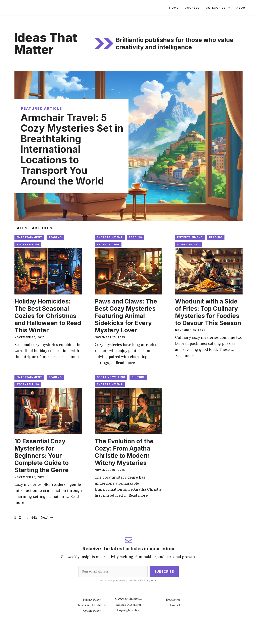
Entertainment (29, 237)
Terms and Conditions (92, 605)
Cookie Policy (92, 611)
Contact (175, 605)
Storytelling (27, 244)
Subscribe (164, 572)
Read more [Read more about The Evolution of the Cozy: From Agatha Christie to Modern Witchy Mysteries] (138, 495)
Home (173, 7)
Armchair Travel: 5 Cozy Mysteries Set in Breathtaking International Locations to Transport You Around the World (71, 149)
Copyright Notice (128, 610)
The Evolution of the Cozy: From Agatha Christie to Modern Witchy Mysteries (124, 452)
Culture (138, 377)
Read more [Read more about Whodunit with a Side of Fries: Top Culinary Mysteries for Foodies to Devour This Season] (184, 355)
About (242, 7)
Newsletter (173, 600)
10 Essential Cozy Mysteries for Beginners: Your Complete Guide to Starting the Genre (41, 456)
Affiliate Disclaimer (128, 605)
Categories (219, 8)
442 (35, 517)
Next (47, 517)
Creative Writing (111, 377)
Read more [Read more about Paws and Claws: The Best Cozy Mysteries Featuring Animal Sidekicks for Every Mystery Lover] (125, 362)
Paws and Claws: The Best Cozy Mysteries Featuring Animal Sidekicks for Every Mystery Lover (126, 316)
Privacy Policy (92, 600)
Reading (55, 237)
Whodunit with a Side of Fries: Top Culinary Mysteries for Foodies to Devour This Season (208, 312)
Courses (192, 7)
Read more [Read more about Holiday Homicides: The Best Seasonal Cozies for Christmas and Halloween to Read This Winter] (70, 356)
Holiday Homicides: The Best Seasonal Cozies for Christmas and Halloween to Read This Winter (47, 316)
